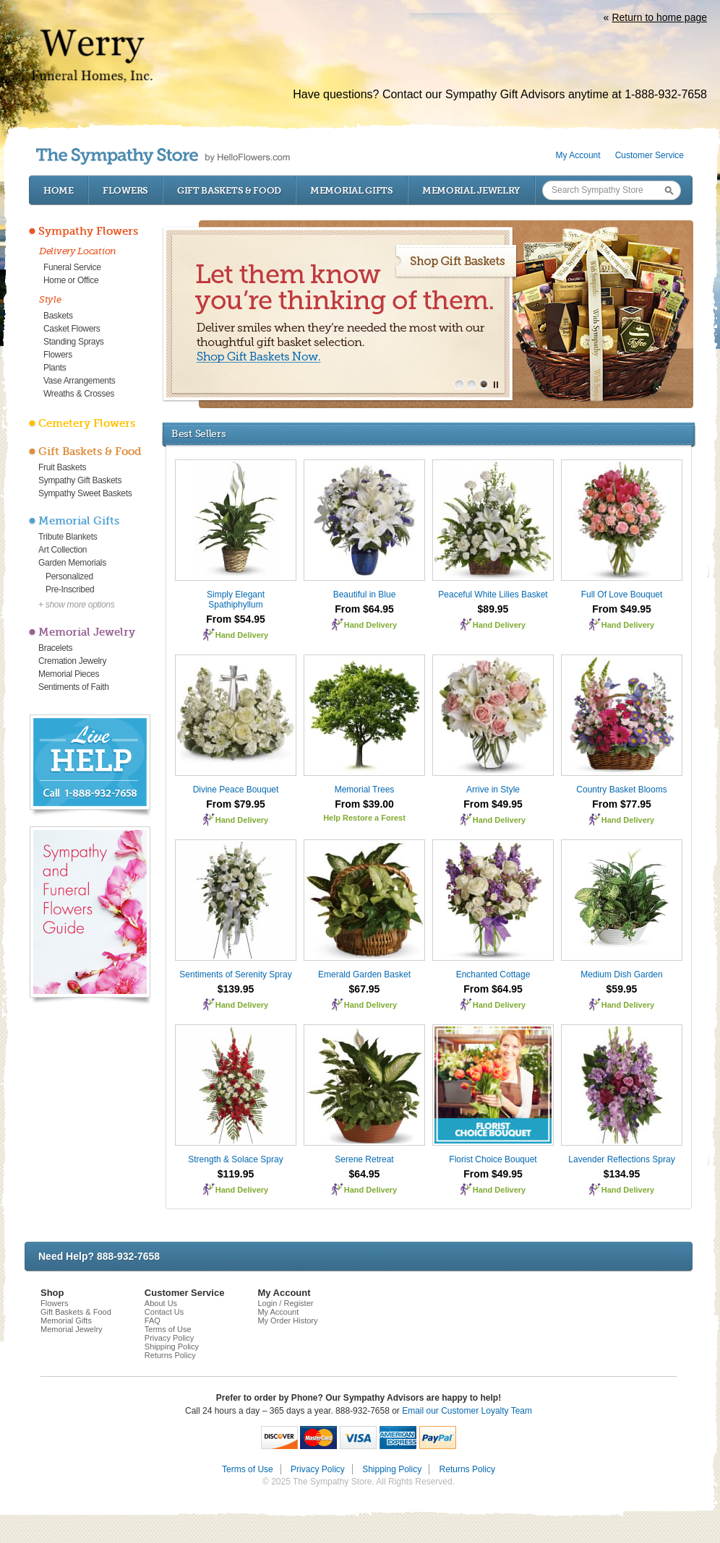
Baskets (58, 316)
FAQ (152, 1320)
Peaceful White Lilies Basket (492, 594)
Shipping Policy (172, 1346)
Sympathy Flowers (88, 231)
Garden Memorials (72, 563)
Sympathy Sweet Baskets (85, 493)
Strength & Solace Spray (235, 1159)
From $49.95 (621, 609)
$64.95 (364, 1174)
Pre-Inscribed (70, 589)
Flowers (125, 190)
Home (58, 190)
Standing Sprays (73, 342)
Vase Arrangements (79, 381)
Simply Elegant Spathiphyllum (236, 599)
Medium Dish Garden (621, 974)
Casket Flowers (71, 329)
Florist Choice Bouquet (492, 1159)
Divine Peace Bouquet (236, 790)
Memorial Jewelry (471, 190)
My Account (578, 155)
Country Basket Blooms (621, 790)
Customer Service (649, 155)
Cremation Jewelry (72, 661)
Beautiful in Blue (364, 594)
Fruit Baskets (62, 467)
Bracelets (55, 648)
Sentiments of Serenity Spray (235, 974)
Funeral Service (72, 267)
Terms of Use (168, 1329)
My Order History (287, 1320)
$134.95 (622, 1174)
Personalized (69, 576)
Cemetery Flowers (86, 423)
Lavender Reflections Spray (621, 1159)
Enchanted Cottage (493, 974)
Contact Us (164, 1312)
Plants (55, 368)
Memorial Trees (365, 790)
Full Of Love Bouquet (622, 594)
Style (50, 299)
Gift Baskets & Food (229, 190)
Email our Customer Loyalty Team (467, 1411)
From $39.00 (364, 804)
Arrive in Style (493, 790)
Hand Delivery (241, 635)
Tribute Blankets (67, 537)
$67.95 (364, 989)
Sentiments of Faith (73, 687)
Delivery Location (77, 251)
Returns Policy (170, 1355)
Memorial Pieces (68, 674)
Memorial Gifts (351, 190)
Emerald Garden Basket (364, 974)
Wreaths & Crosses (78, 394)
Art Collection (62, 550)
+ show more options (76, 605)
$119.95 (236, 1174)
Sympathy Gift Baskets (79, 480)
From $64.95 (364, 609)
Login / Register (285, 1303)
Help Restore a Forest (364, 817)
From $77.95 (621, 804)
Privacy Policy (169, 1338)
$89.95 (493, 609)
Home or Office (70, 280)
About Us (161, 1303)
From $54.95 (235, 619)
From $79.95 (235, 804)
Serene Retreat (364, 1159)
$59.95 (622, 989)
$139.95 (236, 989)
